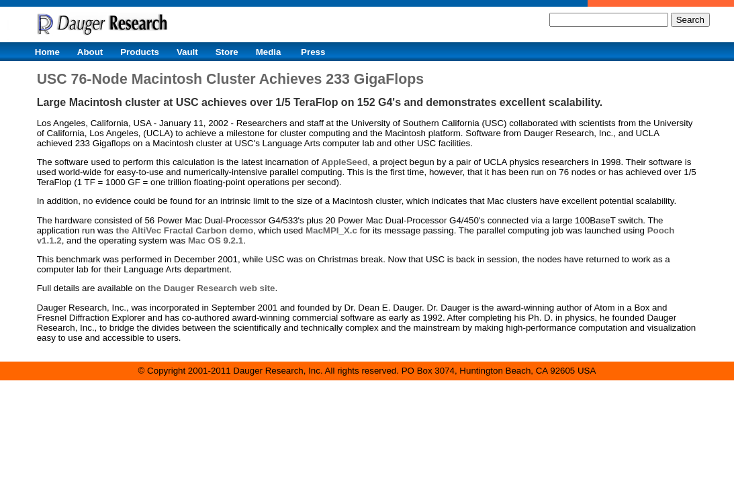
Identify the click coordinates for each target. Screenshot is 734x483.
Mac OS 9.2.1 (215, 240)
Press (313, 52)
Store (227, 52)
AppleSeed (344, 162)
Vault (187, 52)
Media (268, 52)
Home (47, 52)
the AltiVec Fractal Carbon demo (184, 230)
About (90, 52)
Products (139, 52)
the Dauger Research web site (211, 288)
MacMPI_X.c (331, 230)
